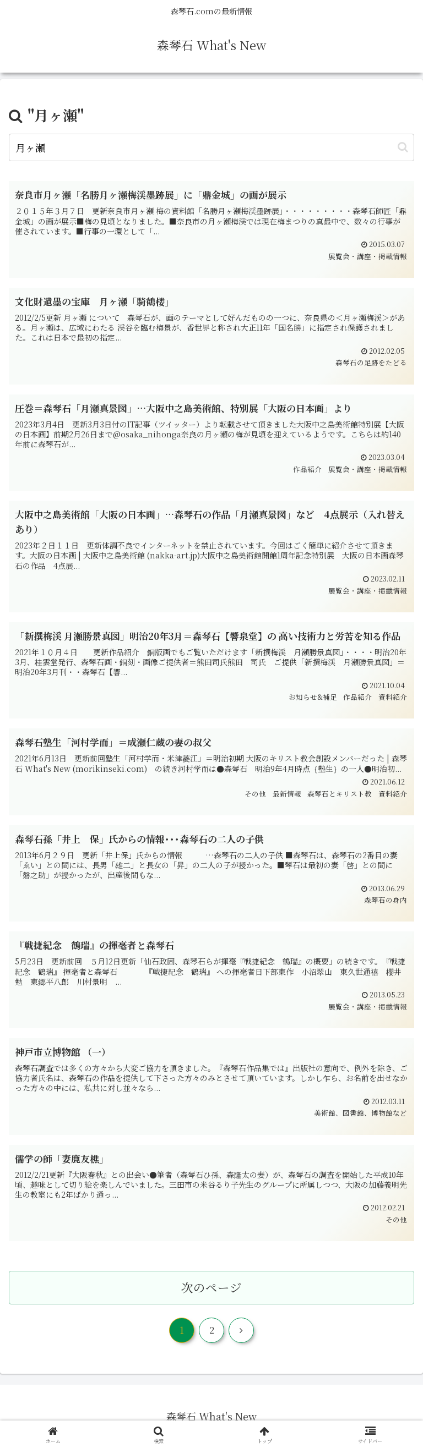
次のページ (211, 1287)
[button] (403, 147)
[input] (211, 147)
